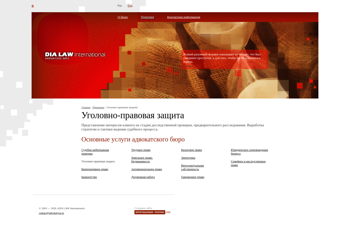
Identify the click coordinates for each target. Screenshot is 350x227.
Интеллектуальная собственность (192, 167)
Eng (130, 5)
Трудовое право (140, 150)
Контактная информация (183, 17)
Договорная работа (143, 177)
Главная (85, 107)
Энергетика (188, 157)
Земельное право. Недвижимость (142, 159)
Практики (147, 17)
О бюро (123, 17)
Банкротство (89, 177)
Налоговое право (191, 150)
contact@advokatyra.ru (51, 212)
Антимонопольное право (146, 169)
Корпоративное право (94, 169)
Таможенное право (192, 177)
